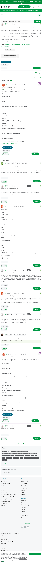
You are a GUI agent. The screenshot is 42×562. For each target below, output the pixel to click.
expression (27, 455)
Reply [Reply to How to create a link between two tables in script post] (36, 68)
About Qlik (23, 500)
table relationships (5, 46)
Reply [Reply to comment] (35, 153)
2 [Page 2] (38, 77)
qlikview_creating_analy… (31, 453)
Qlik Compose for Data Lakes (8, 494)
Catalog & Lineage (5, 501)
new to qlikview (16, 44)
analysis (36, 458)
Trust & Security (25, 505)
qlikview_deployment (19, 453)
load (36, 455)
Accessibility (24, 507)
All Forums (8, 472)
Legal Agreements (5, 548)
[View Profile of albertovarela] (9, 334)
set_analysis (9, 458)
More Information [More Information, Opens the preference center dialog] (34, 556)
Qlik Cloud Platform (5, 483)
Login (18, 1)
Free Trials (23, 486)
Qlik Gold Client (4, 503)
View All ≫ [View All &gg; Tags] (4, 463)
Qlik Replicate (4, 492)
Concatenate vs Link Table (11, 341)
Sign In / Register (36, 6)
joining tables (7, 44)
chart (13, 455)
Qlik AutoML (4, 488)
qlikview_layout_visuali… (8, 453)
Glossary (23, 490)
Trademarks (3, 543)
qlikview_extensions (28, 458)
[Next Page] (40, 77)
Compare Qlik (24, 488)
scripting (4, 460)
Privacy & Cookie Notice (7, 541)
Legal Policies (4, 539)
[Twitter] (22, 527)
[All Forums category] (3, 473)
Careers (23, 511)
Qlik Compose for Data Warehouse (9, 496)
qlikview (4, 455)
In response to (10, 87)
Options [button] (39, 15)
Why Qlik (3, 505)
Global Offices (24, 515)
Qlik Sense (3, 486)
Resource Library (25, 481)
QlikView (3, 15)
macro (21, 458)
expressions (16, 458)
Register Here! (35, 10)
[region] (21, 556)
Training (23, 492)
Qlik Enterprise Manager (7, 499)
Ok (34, 554)
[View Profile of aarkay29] (10, 84)
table (4, 458)
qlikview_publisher (19, 455)
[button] (40, 24)
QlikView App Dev (10, 49)
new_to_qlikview (26, 44)
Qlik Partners (24, 483)
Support (23, 494)
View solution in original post (9, 143)
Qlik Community (25, 523)
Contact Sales (24, 518)
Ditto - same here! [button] (6, 61)
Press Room (24, 502)
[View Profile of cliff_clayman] (9, 24)
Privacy (23, 509)
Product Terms (4, 550)
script (9, 455)
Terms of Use (4, 545)
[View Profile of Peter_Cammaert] (10, 163)
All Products (4, 481)
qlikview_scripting (24, 451)
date (32, 455)
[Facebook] (28, 527)
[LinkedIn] (25, 527)
